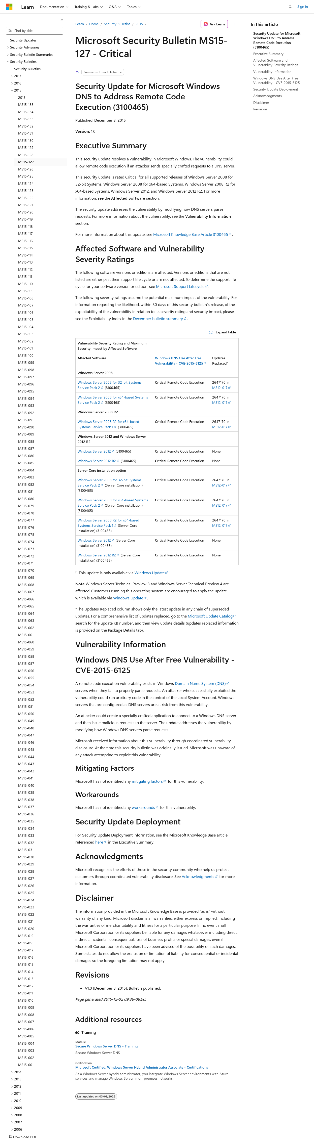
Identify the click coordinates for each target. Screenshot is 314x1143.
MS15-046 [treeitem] (26, 742)
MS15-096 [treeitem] (26, 384)
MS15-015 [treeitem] (26, 964)
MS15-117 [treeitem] (25, 233)
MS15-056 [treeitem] (26, 670)
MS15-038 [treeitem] (26, 799)
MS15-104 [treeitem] (26, 326)
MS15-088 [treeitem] (26, 441)
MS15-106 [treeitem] (26, 312)
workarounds (143, 807)
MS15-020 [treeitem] (26, 928)
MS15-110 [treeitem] (25, 283)
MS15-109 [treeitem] (26, 290)
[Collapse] (61, 20)
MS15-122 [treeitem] (26, 197)
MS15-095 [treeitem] (26, 391)
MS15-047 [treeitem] (26, 735)
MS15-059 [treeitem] (26, 649)
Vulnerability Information (272, 71)
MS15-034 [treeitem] (26, 828)
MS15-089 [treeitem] (26, 434)
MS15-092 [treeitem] (26, 412)
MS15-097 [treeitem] (26, 376)
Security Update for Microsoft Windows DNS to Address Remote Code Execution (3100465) (276, 40)
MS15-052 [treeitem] (26, 699)
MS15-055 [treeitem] (26, 677)
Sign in (302, 6)
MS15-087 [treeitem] (26, 448)
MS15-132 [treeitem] (26, 126)
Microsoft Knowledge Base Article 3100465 (190, 234)
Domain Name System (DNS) (200, 683)
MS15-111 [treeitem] (25, 276)
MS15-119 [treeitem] (25, 219)
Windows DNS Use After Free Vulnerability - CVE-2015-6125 (276, 80)
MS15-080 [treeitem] (26, 498)
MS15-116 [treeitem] (25, 240)
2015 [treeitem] (21, 97)
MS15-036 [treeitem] (26, 814)
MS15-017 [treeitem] (26, 950)
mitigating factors (147, 781)
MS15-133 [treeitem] (26, 118)
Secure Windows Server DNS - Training (106, 1046)
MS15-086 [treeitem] (26, 455)
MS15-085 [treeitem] (26, 462)
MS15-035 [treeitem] (26, 821)
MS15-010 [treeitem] (26, 1000)
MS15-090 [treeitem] (26, 427)
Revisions (260, 109)
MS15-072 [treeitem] (26, 556)
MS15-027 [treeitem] (26, 878)
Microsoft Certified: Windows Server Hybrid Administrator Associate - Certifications (141, 1067)
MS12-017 (220, 387)
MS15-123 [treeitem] (26, 190)
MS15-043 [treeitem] (26, 763)
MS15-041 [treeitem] (26, 778)
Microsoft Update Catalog (210, 616)
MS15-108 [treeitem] (26, 298)
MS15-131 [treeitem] (25, 133)
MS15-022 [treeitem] (26, 914)
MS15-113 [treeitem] (25, 262)
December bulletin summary (158, 318)
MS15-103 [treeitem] (26, 333)
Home (94, 23)
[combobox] (34, 31)
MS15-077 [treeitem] (26, 520)
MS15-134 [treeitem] (26, 111)
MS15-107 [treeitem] (26, 305)
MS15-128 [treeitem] (26, 154)
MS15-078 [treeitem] (26, 513)
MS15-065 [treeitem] (26, 606)
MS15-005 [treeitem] (26, 1036)
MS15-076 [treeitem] (26, 527)
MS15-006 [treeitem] (26, 1029)
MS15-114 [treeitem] (25, 255)
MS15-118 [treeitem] (25, 226)
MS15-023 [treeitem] (26, 907)
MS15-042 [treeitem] (26, 771)
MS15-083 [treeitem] (26, 477)
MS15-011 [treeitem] (25, 993)
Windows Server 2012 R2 (97, 460)
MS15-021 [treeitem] (26, 921)
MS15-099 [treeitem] (26, 362)
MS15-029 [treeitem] (26, 864)
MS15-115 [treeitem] (25, 247)
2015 (139, 23)
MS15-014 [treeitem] (26, 971)
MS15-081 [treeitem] (26, 491)
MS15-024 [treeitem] (26, 900)
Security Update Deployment (275, 89)
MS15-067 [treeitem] (26, 591)
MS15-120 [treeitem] (26, 212)
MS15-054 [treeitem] (26, 685)
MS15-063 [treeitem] (26, 620)
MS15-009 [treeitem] (26, 1007)
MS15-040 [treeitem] (26, 785)
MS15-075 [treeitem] (26, 534)
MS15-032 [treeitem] (26, 842)
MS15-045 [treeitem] (26, 749)
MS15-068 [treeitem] (26, 584)
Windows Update (150, 572)
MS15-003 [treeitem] (26, 1050)
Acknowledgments (198, 876)
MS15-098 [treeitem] (26, 369)
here (99, 842)
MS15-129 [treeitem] (26, 147)
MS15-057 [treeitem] (26, 663)
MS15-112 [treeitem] (25, 269)
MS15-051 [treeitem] (26, 706)
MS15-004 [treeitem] (26, 1043)
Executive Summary (268, 53)
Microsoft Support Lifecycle (180, 286)
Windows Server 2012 (94, 451)
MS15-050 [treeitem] (26, 713)
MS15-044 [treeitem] (26, 756)
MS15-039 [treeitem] (26, 792)
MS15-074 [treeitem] (26, 541)
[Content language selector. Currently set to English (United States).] (29, 1136)
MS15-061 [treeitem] (26, 634)
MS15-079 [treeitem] (26, 505)
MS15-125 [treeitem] (26, 176)
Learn (79, 23)
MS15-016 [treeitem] (26, 957)
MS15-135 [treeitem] (26, 104)
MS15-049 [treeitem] (26, 720)
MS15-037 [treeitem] (26, 806)
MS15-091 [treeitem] (26, 419)
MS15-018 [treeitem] (26, 943)
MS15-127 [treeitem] (26, 161)
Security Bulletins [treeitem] (27, 68)
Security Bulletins (117, 23)
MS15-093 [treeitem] (26, 405)
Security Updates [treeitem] (23, 40)
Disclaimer (261, 102)
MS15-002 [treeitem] (26, 1057)
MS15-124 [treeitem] (26, 183)
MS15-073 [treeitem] (26, 548)
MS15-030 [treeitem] (26, 857)
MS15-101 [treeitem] (25, 348)
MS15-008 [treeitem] (26, 1014)
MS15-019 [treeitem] (26, 935)
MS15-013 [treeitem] (26, 978)
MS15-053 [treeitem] (26, 692)
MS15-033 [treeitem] (26, 835)
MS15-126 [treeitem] (26, 169)
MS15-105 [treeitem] (26, 319)
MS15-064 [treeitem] (26, 613)
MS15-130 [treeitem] (26, 140)
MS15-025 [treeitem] (26, 892)
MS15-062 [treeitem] (26, 627)
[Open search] (290, 6)
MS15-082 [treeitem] (26, 484)
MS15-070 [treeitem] (26, 570)
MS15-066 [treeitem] (26, 599)
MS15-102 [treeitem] (26, 341)
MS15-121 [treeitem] (25, 204)
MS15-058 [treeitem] (26, 656)
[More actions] (234, 24)
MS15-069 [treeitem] (26, 577)
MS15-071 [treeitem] (26, 563)
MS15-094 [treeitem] (26, 398)
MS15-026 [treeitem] (26, 885)
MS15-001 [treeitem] (26, 1064)
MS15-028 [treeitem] (26, 871)
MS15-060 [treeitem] (26, 642)
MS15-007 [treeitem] (26, 1021)
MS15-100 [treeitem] (26, 355)
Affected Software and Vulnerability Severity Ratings (275, 62)
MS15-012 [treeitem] (26, 986)
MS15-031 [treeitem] (26, 849)
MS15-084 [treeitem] (26, 470)
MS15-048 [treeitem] (26, 728)
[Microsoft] (9, 7)
